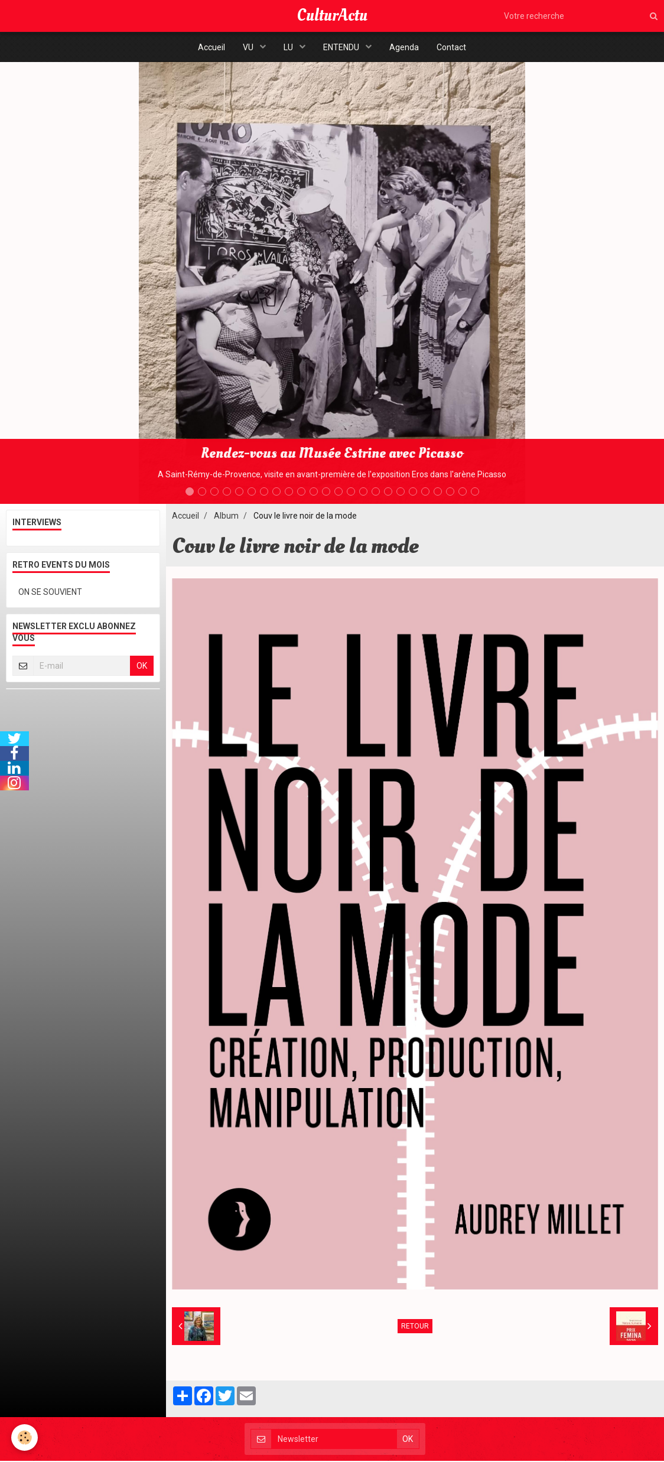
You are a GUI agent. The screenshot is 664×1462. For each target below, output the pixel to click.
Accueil (211, 47)
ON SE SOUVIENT (50, 593)
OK (141, 667)
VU (249, 47)
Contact (451, 47)
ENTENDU (342, 47)
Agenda (404, 47)
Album (226, 517)
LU (289, 47)
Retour (415, 1327)
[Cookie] (25, 1437)
